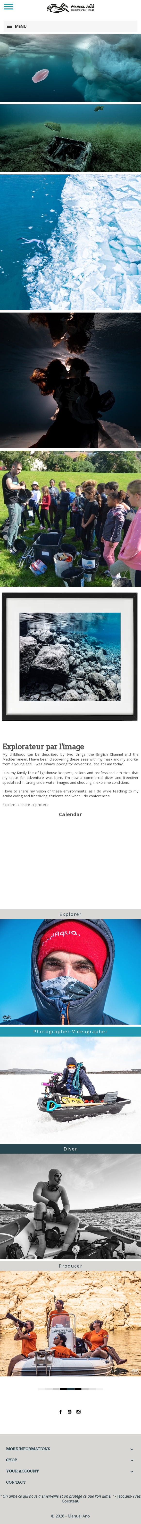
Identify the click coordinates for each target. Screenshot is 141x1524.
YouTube (69, 1412)
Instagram (78, 1412)
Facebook (60, 1412)
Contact (15, 1482)
